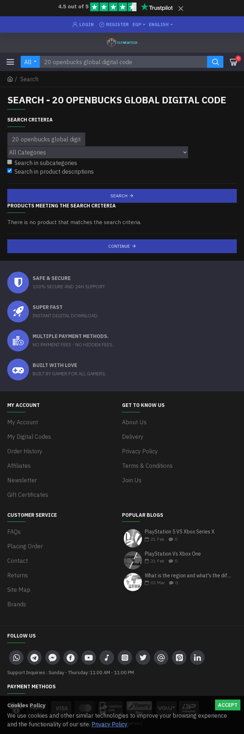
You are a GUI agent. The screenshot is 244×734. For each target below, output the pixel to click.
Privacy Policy (109, 724)
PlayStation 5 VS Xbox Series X (180, 532)
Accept (227, 705)
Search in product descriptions (50, 171)
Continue (119, 246)
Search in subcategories (42, 162)
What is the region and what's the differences (188, 575)
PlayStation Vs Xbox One (173, 554)
